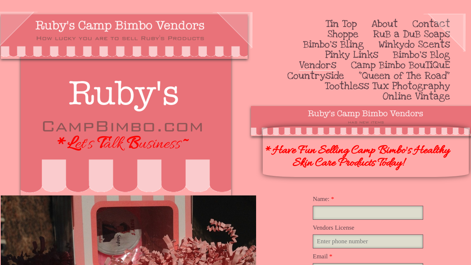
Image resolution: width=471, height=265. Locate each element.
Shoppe (342, 34)
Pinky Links (351, 55)
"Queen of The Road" (404, 76)
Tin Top (341, 24)
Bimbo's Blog (421, 55)
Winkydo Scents (414, 44)
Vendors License (333, 227)
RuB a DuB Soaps (411, 34)
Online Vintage (416, 96)
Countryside (315, 76)
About (385, 24)
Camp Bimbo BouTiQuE (400, 65)
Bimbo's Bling (333, 44)
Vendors (317, 65)
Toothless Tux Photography (387, 86)
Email (322, 256)
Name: (323, 198)
